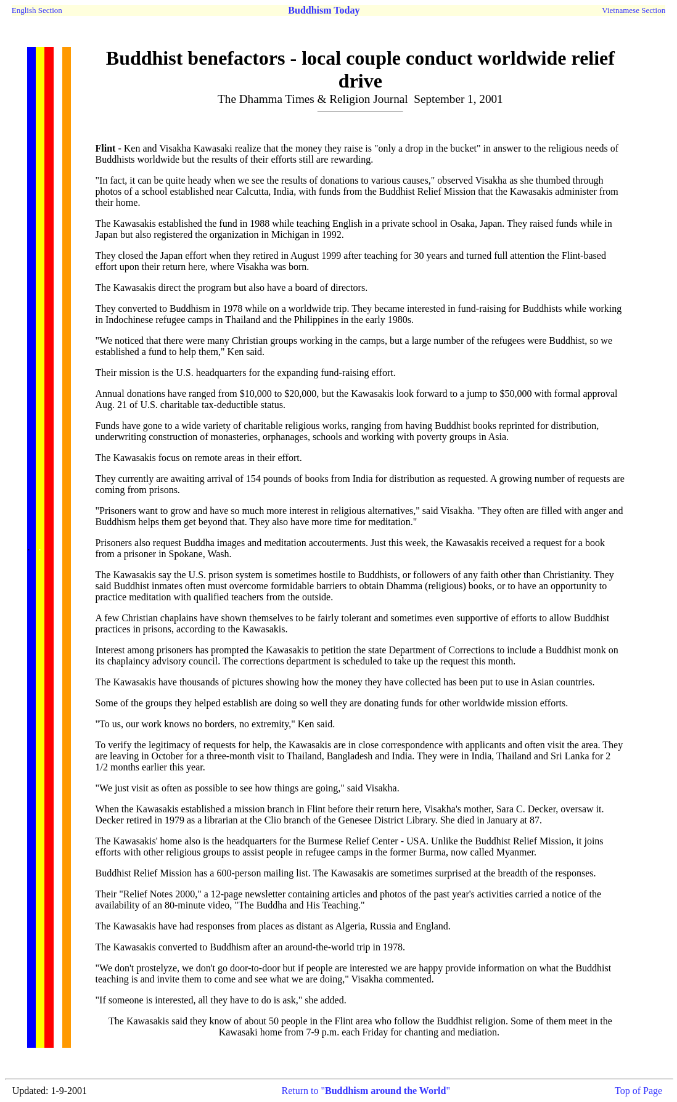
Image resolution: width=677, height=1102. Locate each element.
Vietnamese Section (633, 10)
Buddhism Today (323, 10)
